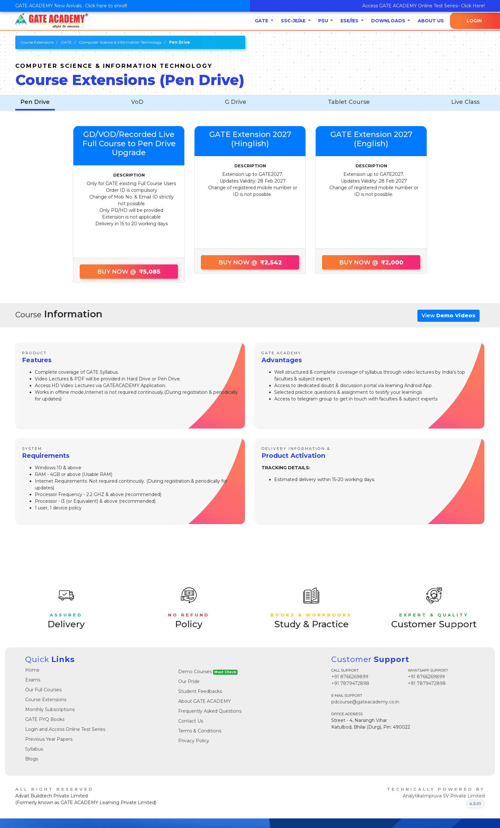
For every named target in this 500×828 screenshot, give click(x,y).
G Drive (235, 101)
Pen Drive (35, 101)
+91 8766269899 (349, 677)
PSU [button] (323, 21)
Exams (32, 680)
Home (32, 670)
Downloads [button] (389, 21)
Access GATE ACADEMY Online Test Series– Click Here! (423, 6)
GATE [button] (262, 21)
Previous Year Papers (48, 739)
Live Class (465, 101)
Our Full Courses (43, 690)
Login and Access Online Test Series (65, 729)
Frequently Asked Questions (209, 711)
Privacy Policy (193, 741)
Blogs (31, 759)
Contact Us (190, 721)
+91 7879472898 (350, 683)
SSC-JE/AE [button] (294, 21)
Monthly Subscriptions (50, 709)
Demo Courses (208, 672)
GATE (66, 42)
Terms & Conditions (199, 731)
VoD (137, 101)
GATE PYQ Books (44, 719)
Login (474, 21)
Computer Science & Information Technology (120, 42)
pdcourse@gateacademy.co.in (365, 702)
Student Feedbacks (200, 691)
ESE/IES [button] (350, 21)
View (448, 316)
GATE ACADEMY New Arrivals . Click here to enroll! (71, 6)
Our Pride (189, 681)
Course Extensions (37, 42)
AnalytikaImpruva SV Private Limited (444, 796)
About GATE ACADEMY (204, 701)
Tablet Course (349, 101)
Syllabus (34, 749)
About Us (431, 21)
